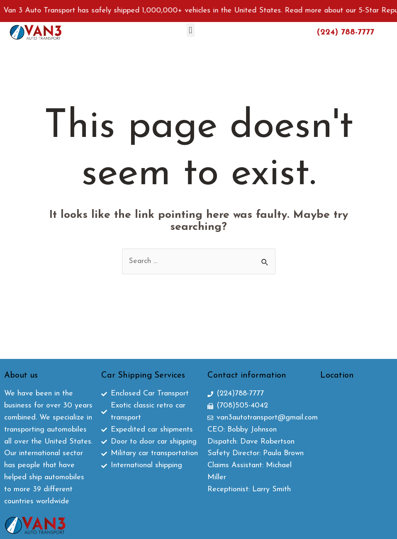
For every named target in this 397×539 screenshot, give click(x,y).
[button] (191, 30)
